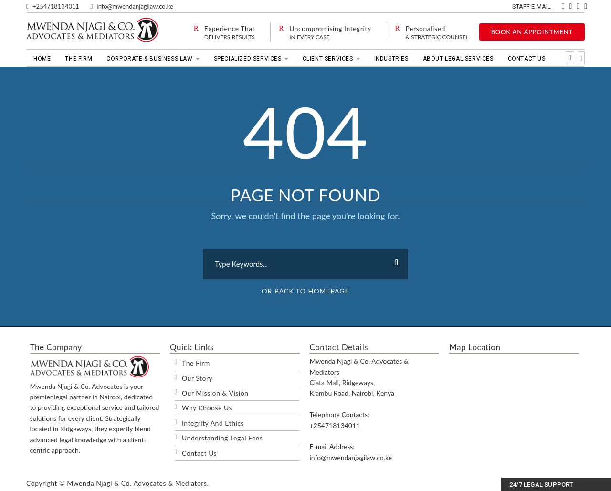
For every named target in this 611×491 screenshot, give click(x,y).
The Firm (78, 58)
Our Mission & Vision (215, 393)
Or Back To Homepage (305, 291)
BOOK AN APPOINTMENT (532, 32)
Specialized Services (248, 58)
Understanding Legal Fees (222, 438)
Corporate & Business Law (149, 58)
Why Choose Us (207, 408)
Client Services (328, 58)
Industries (391, 58)
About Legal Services (458, 58)
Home (42, 58)
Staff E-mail (532, 6)
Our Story (197, 378)
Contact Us (527, 58)
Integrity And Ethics (213, 423)
